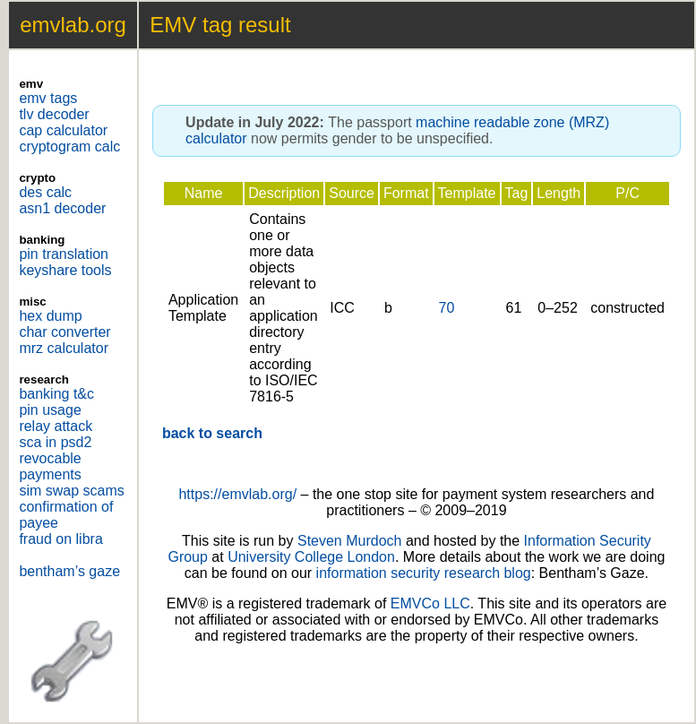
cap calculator (63, 130)
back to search (212, 433)
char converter (64, 332)
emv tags (48, 98)
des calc (45, 192)
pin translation (63, 254)
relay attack (55, 426)
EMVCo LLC (430, 603)
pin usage (50, 410)
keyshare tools (65, 270)
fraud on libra (60, 539)
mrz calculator (63, 348)
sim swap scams (71, 490)
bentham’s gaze (69, 571)
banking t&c (56, 393)
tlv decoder (54, 114)
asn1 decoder (62, 208)
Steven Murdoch (349, 540)
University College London (311, 557)
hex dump (50, 315)
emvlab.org (73, 25)
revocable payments (50, 466)
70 (447, 307)
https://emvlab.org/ (237, 494)
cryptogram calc (69, 146)
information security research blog (423, 573)
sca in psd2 (55, 442)
